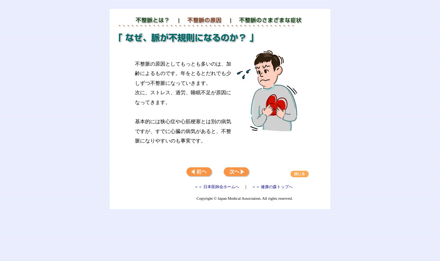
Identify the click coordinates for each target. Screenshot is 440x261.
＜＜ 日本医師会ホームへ (217, 187)
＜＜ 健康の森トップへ (272, 187)
